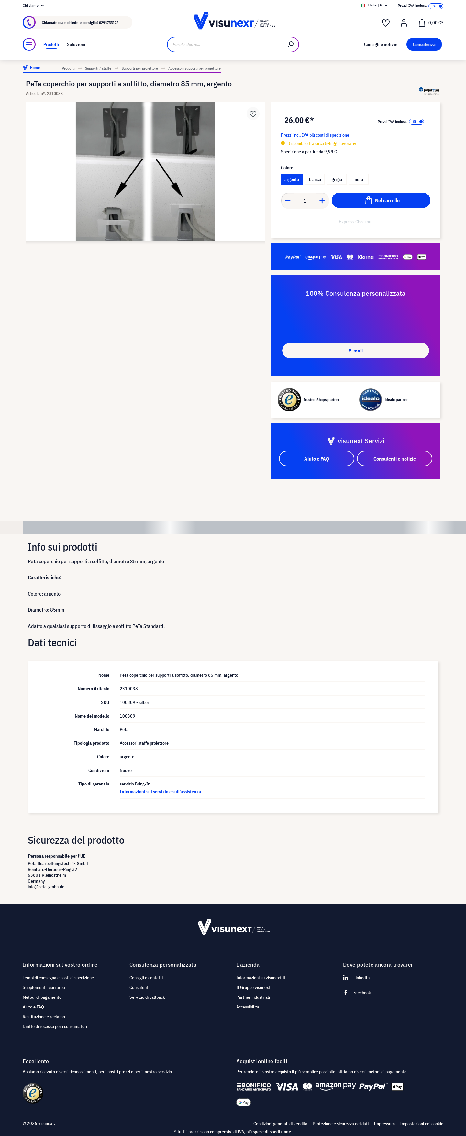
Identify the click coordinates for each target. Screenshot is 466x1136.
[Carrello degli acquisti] (430, 22)
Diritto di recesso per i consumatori (55, 1026)
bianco (315, 179)
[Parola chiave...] (225, 44)
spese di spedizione (272, 1132)
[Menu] (29, 44)
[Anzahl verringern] (287, 201)
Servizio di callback (147, 997)
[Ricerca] (291, 44)
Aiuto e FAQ (33, 1007)
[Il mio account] (404, 23)
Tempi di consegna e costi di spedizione (58, 978)
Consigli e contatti (146, 978)
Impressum (384, 1124)
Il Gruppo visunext (253, 987)
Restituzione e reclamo (44, 1016)
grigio (337, 179)
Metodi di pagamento (42, 997)
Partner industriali (253, 997)
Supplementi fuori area (44, 987)
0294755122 (108, 22)
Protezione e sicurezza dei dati (341, 1124)
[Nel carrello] (381, 200)
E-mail (356, 350)
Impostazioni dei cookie (421, 1124)
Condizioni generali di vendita (280, 1124)
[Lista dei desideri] (386, 23)
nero (359, 179)
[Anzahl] (305, 201)
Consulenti (139, 987)
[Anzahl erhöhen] (322, 201)
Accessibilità (247, 1007)
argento (291, 179)
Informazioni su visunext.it (260, 978)
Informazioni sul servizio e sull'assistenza (160, 792)
